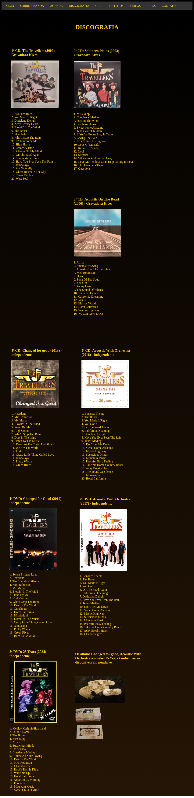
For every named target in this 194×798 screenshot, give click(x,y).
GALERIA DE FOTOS (109, 5)
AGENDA (56, 5)
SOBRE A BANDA (32, 5)
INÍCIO (9, 5)
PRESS (151, 5)
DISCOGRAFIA (79, 5)
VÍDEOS (135, 5)
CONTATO (169, 5)
